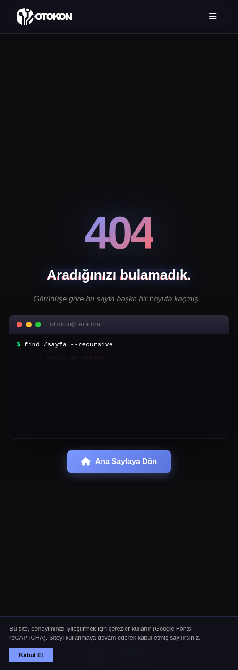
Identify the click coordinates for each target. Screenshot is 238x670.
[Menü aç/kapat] (212, 17)
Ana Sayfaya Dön (119, 468)
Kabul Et (31, 655)
